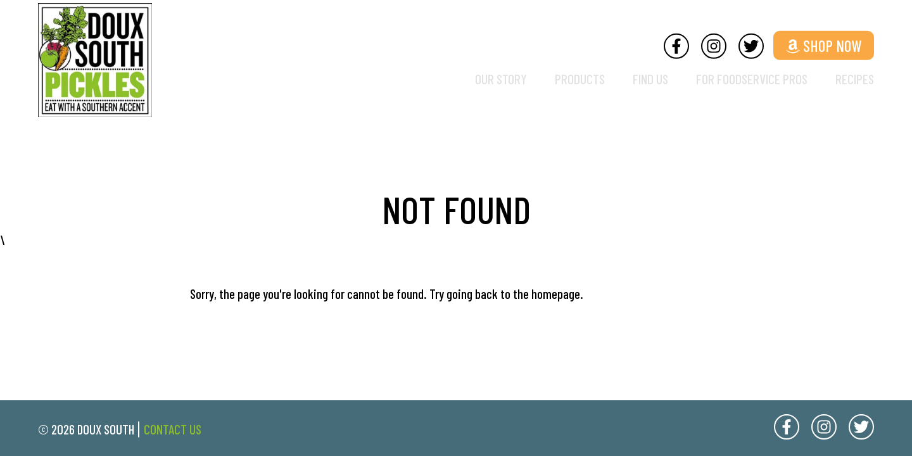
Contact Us (172, 429)
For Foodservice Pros (741, 79)
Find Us (631, 79)
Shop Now (823, 44)
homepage (555, 293)
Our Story (471, 79)
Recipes (852, 79)
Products (555, 79)
